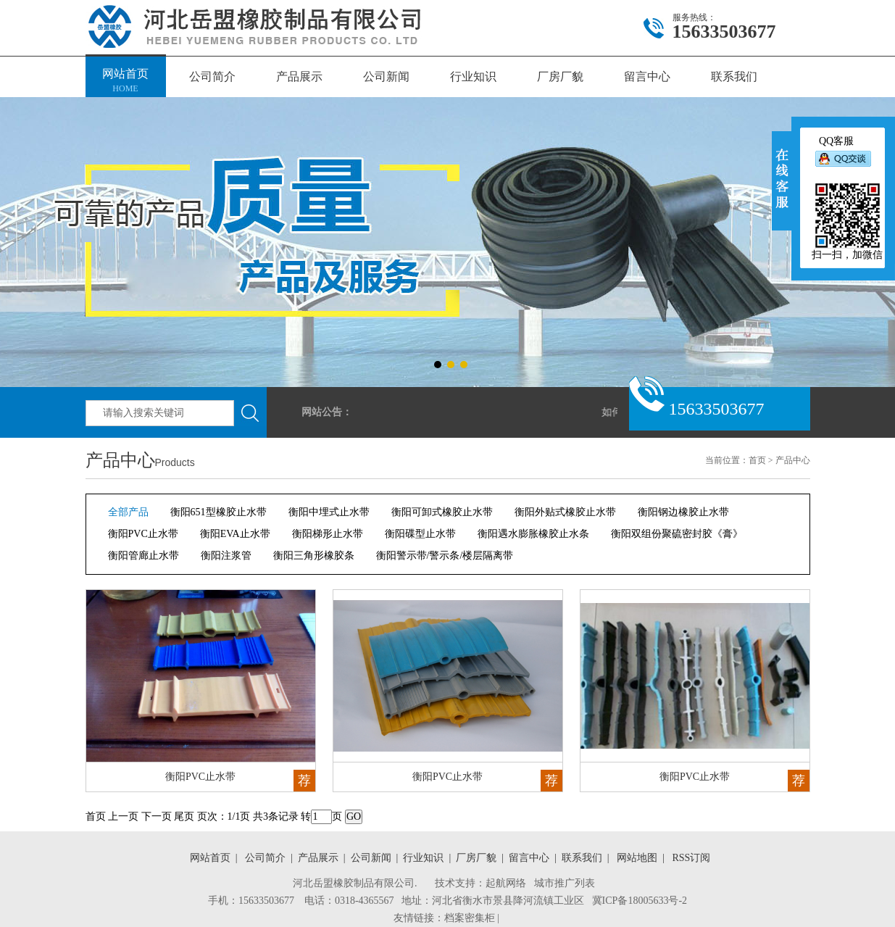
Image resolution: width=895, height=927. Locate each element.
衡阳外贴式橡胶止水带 (565, 512)
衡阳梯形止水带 (327, 533)
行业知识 (473, 76)
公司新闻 (386, 76)
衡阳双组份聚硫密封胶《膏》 (677, 533)
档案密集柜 (469, 918)
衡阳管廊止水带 (143, 555)
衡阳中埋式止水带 (329, 512)
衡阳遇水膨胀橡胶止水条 (533, 533)
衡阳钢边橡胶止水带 (683, 512)
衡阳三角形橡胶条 (313, 555)
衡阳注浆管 (226, 555)
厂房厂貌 (560, 76)
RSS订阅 (688, 857)
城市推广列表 (564, 883)
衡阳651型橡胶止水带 (218, 512)
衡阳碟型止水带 (420, 533)
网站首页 (126, 81)
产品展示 (299, 76)
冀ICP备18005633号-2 (639, 900)
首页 (757, 460)
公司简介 (212, 76)
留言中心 (647, 76)
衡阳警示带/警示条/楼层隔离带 (445, 555)
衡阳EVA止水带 (235, 533)
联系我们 (734, 76)
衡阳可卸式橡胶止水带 (442, 512)
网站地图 (634, 857)
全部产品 (128, 512)
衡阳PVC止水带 (143, 533)
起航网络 (506, 883)
